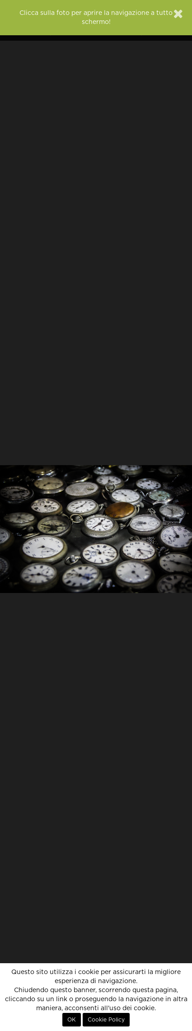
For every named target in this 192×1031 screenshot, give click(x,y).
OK (71, 1019)
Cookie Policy (106, 1019)
